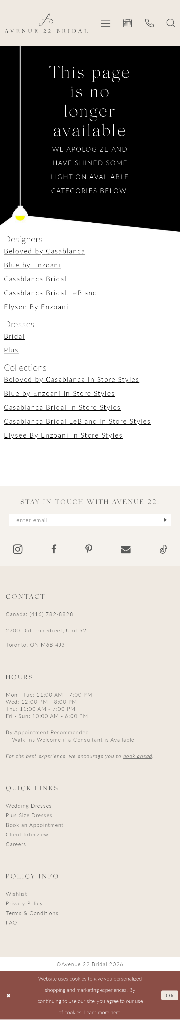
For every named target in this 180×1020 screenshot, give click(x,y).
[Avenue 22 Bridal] (45, 23)
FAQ (11, 923)
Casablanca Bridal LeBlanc (50, 292)
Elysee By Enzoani (36, 306)
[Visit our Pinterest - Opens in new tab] (88, 549)
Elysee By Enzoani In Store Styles (63, 435)
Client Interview (27, 834)
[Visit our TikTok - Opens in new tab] (163, 549)
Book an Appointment (35, 825)
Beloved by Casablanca (44, 251)
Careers (16, 844)
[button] (106, 23)
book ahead (138, 756)
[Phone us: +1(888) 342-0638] (149, 23)
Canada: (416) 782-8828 (39, 614)
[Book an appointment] (128, 23)
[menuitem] (106, 23)
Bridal (14, 336)
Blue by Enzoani (32, 264)
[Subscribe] (163, 520)
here (115, 1012)
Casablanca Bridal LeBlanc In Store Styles (77, 421)
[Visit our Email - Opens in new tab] (125, 549)
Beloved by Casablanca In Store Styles (71, 379)
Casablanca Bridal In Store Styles (62, 407)
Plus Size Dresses (29, 815)
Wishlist (16, 894)
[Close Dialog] (9, 995)
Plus (11, 349)
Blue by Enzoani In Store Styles (59, 393)
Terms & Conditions (32, 913)
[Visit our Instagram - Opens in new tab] (17, 550)
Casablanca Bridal (35, 278)
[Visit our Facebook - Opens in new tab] (54, 549)
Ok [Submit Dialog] (170, 995)
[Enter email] (90, 520)
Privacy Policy (24, 903)
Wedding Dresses (29, 806)
